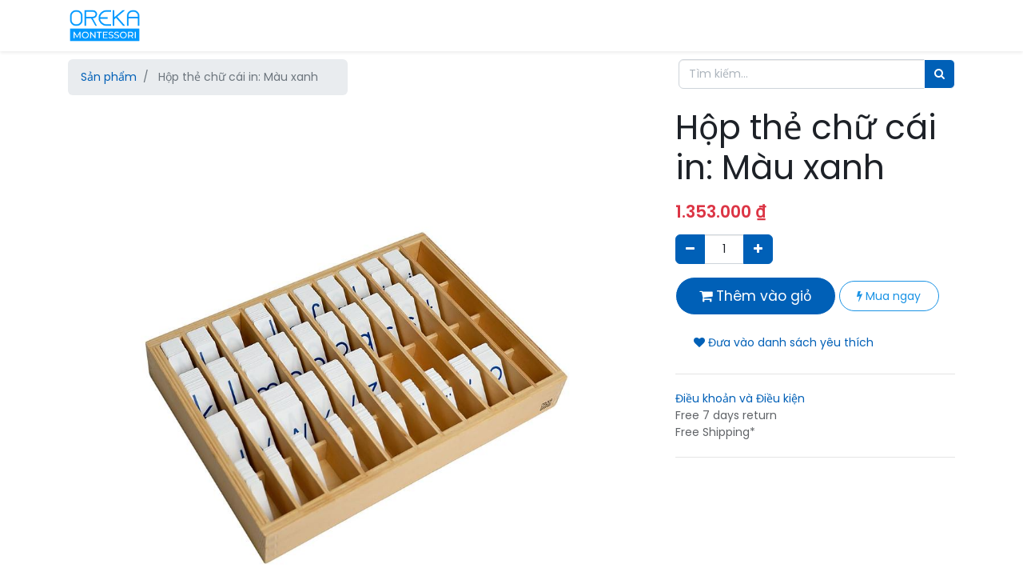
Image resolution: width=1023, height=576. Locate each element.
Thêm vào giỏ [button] (755, 296)
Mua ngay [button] (889, 296)
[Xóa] (690, 249)
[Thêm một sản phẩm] (758, 249)
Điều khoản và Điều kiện (740, 398)
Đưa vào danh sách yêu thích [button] (784, 342)
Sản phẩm (109, 77)
